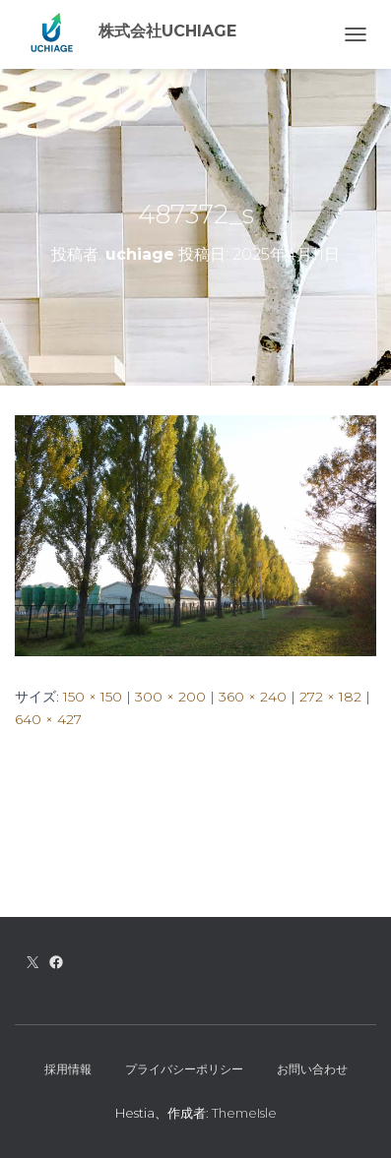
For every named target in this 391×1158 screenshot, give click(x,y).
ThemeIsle (244, 1113)
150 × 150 (92, 696)
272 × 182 (330, 696)
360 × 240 (253, 696)
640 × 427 (48, 719)
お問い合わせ (312, 1069)
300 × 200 (170, 696)
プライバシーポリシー (184, 1069)
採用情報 (68, 1069)
